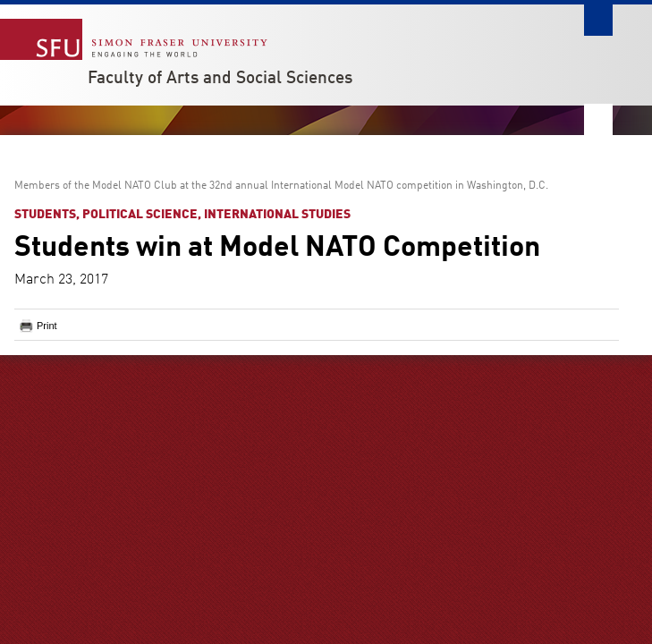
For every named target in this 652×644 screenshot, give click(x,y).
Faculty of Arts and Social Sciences (220, 79)
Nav (598, 119)
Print (47, 325)
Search (598, 20)
